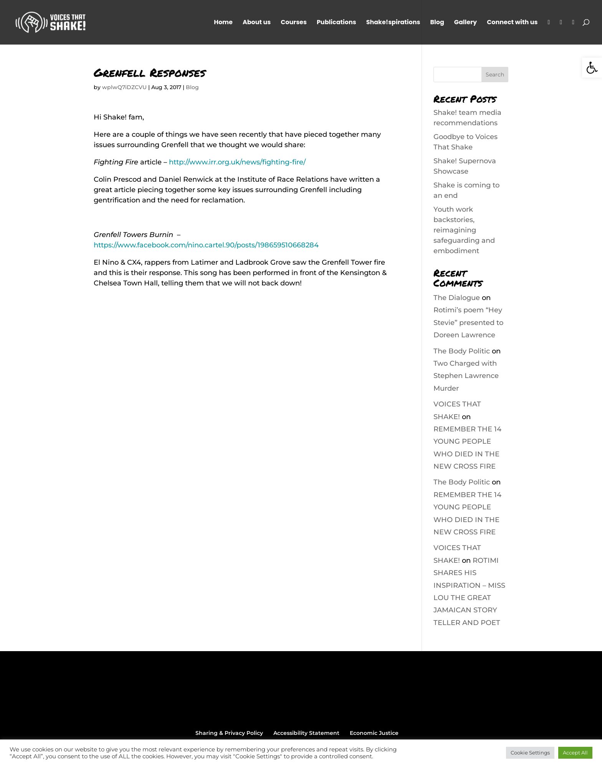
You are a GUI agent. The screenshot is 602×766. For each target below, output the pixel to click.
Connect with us (512, 23)
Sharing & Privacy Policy (229, 733)
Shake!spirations (393, 23)
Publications (336, 23)
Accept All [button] (575, 752)
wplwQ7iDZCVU (124, 87)
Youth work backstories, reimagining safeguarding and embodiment (464, 230)
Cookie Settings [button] (530, 752)
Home (223, 23)
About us (257, 23)
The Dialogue (456, 297)
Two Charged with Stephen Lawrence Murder (466, 376)
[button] (592, 68)
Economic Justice (374, 733)
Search (495, 74)
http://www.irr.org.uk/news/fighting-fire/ (237, 162)
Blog (437, 23)
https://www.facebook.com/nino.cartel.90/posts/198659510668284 (206, 245)
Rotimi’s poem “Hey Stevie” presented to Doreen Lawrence (468, 322)
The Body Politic (461, 351)
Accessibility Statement (306, 733)
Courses (294, 23)
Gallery (465, 23)
